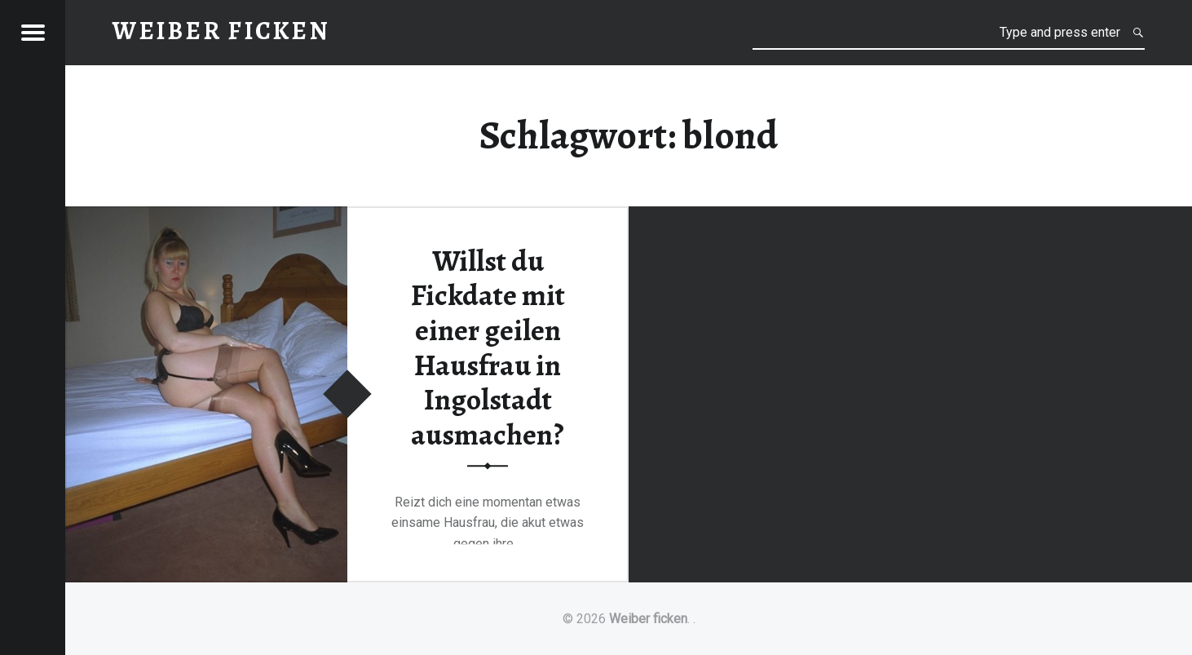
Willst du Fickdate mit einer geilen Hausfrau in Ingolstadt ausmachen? (488, 347)
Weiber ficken (648, 618)
